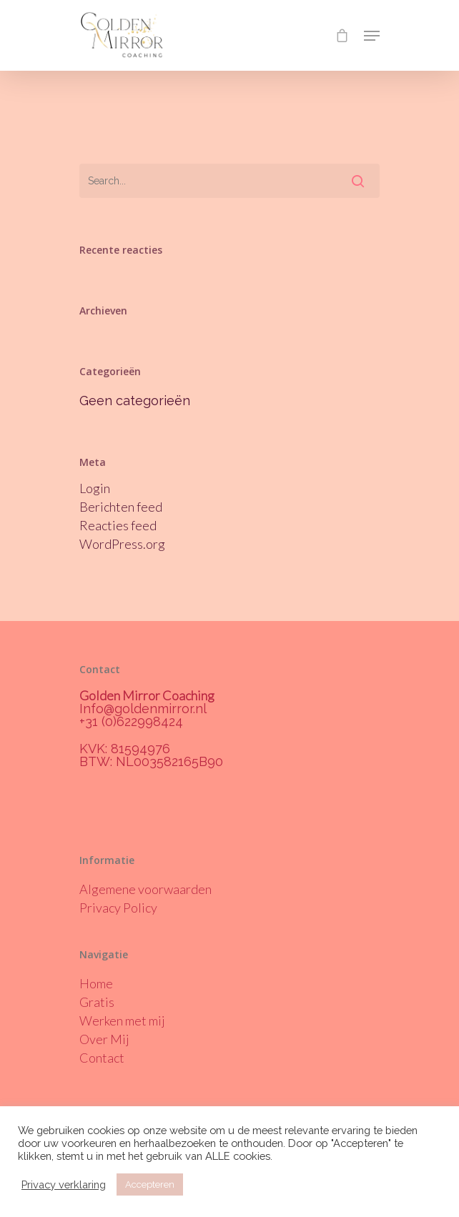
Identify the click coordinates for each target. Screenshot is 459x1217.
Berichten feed (120, 506)
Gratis (96, 1001)
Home (96, 983)
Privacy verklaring (63, 1184)
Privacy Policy (118, 907)
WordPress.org (122, 543)
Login (94, 488)
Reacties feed (118, 525)
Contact (101, 1057)
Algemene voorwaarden (145, 889)
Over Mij (104, 1039)
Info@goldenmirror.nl (143, 708)
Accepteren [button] (149, 1184)
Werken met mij (122, 1020)
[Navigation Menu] (372, 36)
